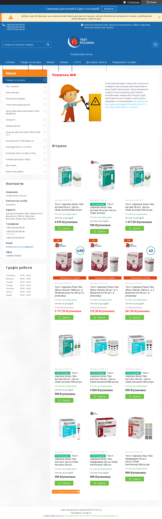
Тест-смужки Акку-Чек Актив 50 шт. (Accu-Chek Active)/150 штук (139, 206)
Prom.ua (97, 509)
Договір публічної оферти (89, 68)
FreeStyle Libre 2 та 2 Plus (19, 146)
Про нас (35, 68)
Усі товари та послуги (65, 491)
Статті (77, 62)
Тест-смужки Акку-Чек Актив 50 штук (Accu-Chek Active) (103, 208)
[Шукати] (47, 44)
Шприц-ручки (13, 125)
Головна (10, 62)
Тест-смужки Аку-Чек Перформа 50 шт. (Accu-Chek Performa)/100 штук (139, 460)
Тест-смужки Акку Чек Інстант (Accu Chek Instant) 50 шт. (67, 460)
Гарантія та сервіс (15, 68)
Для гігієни (11, 165)
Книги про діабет (15, 171)
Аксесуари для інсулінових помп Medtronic (22, 112)
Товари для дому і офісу (18, 159)
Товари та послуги (30, 62)
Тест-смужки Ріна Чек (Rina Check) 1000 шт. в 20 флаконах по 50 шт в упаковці (69, 291)
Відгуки (65, 68)
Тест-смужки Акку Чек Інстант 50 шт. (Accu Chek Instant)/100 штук (139, 377)
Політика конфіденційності (105, 515)
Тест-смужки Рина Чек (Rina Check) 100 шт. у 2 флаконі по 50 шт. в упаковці (139, 291)
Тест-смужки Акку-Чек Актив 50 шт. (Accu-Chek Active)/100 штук (68, 377)
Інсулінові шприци (15, 98)
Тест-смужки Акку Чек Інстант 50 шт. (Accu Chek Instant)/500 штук (104, 377)
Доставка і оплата (96, 62)
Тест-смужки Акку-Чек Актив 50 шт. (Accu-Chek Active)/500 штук (69, 206)
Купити (109, 9)
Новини (64, 62)
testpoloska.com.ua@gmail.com (20, 246)
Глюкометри (12, 92)
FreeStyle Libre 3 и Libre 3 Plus (21, 153)
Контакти (50, 68)
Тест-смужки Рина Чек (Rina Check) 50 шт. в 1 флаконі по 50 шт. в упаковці (104, 291)
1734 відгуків (133, 2)
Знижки (50, 62)
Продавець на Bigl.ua (81, 512)
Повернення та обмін (124, 62)
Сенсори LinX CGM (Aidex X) (20, 140)
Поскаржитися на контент (77, 515)
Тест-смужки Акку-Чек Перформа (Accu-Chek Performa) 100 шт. (104, 460)
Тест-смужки (12, 86)
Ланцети (10, 119)
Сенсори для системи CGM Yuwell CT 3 (23, 133)
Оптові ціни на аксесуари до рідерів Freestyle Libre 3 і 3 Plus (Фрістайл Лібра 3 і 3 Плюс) (126, 104)
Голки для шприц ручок (18, 104)
